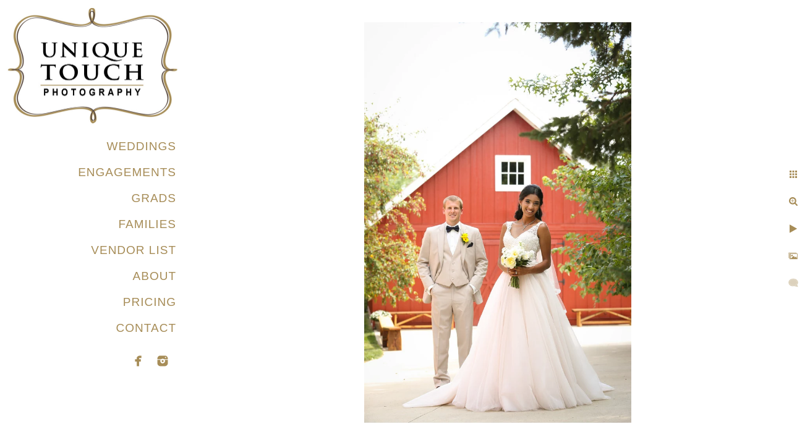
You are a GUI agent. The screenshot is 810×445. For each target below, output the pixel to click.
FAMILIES (147, 224)
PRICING (149, 301)
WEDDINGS (142, 146)
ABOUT (154, 275)
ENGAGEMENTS (127, 172)
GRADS (153, 198)
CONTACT (146, 327)
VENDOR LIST (133, 250)
